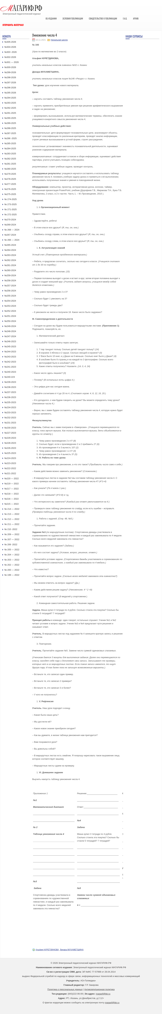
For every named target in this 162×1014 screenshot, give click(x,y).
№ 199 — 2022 (11, 575)
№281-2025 (10, 163)
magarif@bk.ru (103, 994)
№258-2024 (10, 280)
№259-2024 (10, 275)
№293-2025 (10, 103)
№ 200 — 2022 (11, 570)
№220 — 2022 (11, 478)
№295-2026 (10, 92)
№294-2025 (10, 97)
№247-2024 (10, 336)
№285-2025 (10, 143)
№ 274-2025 (10, 199)
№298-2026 (10, 77)
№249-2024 (10, 326)
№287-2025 (10, 133)
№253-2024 (10, 306)
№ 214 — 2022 (11, 509)
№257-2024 (10, 285)
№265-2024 (10, 245)
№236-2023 (10, 397)
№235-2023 (10, 402)
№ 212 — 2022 (11, 519)
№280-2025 (10, 169)
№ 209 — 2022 (11, 534)
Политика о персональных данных (65, 989)
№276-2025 (10, 189)
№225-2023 (10, 453)
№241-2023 (10, 367)
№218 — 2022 (11, 493)
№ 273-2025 (10, 204)
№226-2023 (10, 448)
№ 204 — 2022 (11, 554)
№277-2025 (10, 184)
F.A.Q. (125, 18)
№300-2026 (10, 67)
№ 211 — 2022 (11, 524)
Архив (136, 18)
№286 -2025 (10, 138)
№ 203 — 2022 (11, 559)
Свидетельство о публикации (103, 18)
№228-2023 (10, 443)
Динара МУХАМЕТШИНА (72, 950)
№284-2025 (10, 148)
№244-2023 (10, 351)
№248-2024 (10, 331)
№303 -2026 (10, 52)
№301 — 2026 (11, 62)
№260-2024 (10, 270)
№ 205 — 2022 (11, 549)
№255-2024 (10, 295)
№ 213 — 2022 (11, 514)
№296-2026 (10, 87)
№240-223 (9, 377)
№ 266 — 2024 (11, 240)
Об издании (51, 18)
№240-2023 (10, 372)
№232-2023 (10, 417)
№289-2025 (10, 123)
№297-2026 (10, 82)
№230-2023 (10, 427)
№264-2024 (10, 250)
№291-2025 (10, 113)
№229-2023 (10, 438)
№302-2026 (10, 57)
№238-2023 (10, 387)
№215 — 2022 (11, 504)
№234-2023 (10, 407)
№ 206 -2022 (10, 544)
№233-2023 (10, 412)
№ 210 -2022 (10, 529)
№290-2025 (10, 118)
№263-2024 (10, 255)
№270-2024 (10, 219)
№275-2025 (10, 194)
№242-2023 (10, 361)
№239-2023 (10, 382)
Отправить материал (13, 25)
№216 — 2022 (11, 499)
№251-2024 (10, 316)
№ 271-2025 (10, 209)
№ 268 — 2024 (11, 229)
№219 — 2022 (11, 483)
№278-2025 (10, 179)
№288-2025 (10, 128)
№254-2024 (10, 301)
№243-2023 (10, 356)
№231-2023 (10, 422)
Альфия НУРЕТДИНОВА (47, 950)
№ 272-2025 (10, 214)
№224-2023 (10, 458)
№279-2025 (10, 174)
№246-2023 (10, 341)
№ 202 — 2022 (11, 565)
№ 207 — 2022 (11, 539)
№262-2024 (10, 260)
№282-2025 (10, 158)
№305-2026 (10, 42)
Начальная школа (59, 40)
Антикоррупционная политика (99, 989)
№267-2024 (10, 235)
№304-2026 (10, 47)
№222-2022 (10, 468)
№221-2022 (10, 473)
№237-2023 (10, 392)
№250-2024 (10, 321)
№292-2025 (10, 108)
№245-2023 (10, 346)
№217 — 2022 (11, 488)
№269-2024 (10, 224)
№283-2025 (10, 153)
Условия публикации (73, 18)
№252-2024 (10, 311)
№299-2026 (10, 72)
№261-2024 (10, 265)
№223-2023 (10, 463)
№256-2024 (10, 290)
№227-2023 (10, 433)
